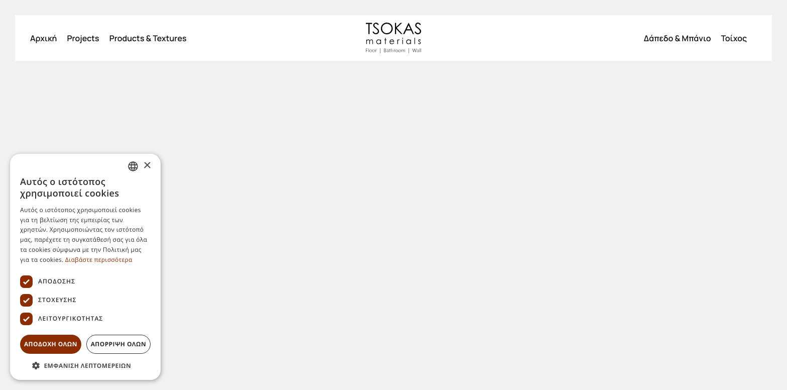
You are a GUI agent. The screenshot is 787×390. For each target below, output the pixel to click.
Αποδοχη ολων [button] (50, 344)
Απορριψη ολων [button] (118, 344)
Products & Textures (148, 38)
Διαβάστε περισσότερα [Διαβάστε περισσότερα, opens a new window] (99, 259)
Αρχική (43, 38)
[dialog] (85, 267)
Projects (83, 38)
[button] (85, 365)
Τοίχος (734, 38)
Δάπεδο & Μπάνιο (677, 38)
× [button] (147, 166)
